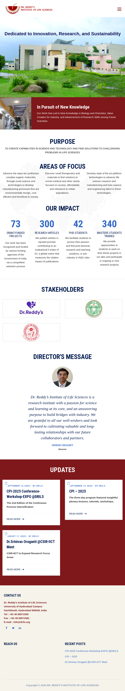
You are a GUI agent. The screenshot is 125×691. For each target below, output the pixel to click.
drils (39, 486)
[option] (62, 409)
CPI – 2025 (77, 491)
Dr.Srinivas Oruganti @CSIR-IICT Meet (86, 662)
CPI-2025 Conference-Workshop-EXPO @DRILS (91, 651)
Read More (14, 519)
